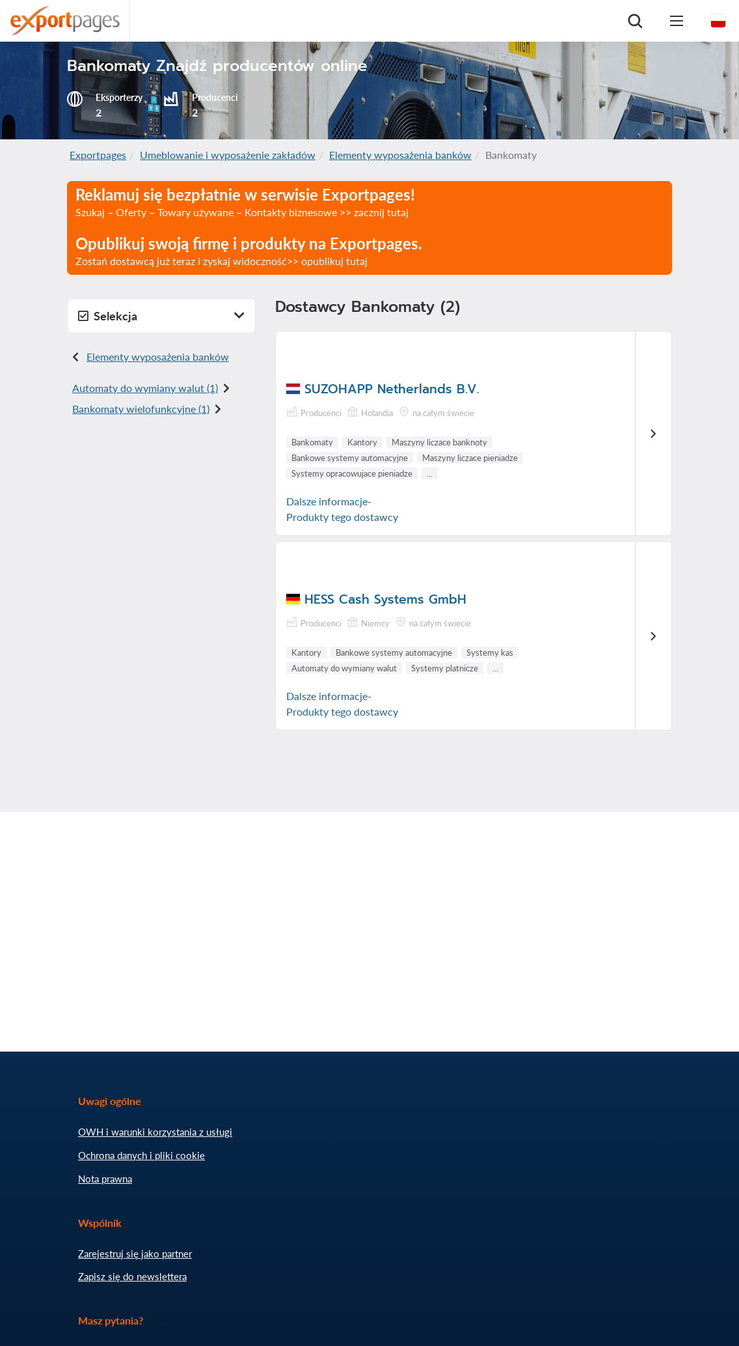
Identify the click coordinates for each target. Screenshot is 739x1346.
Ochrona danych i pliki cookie (141, 1155)
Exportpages (98, 154)
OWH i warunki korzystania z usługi (155, 1132)
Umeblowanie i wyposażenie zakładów (228, 154)
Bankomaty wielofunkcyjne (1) (140, 408)
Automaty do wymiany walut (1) (145, 388)
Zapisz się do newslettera (132, 1276)
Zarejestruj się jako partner (135, 1253)
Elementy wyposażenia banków (400, 154)
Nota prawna (105, 1179)
